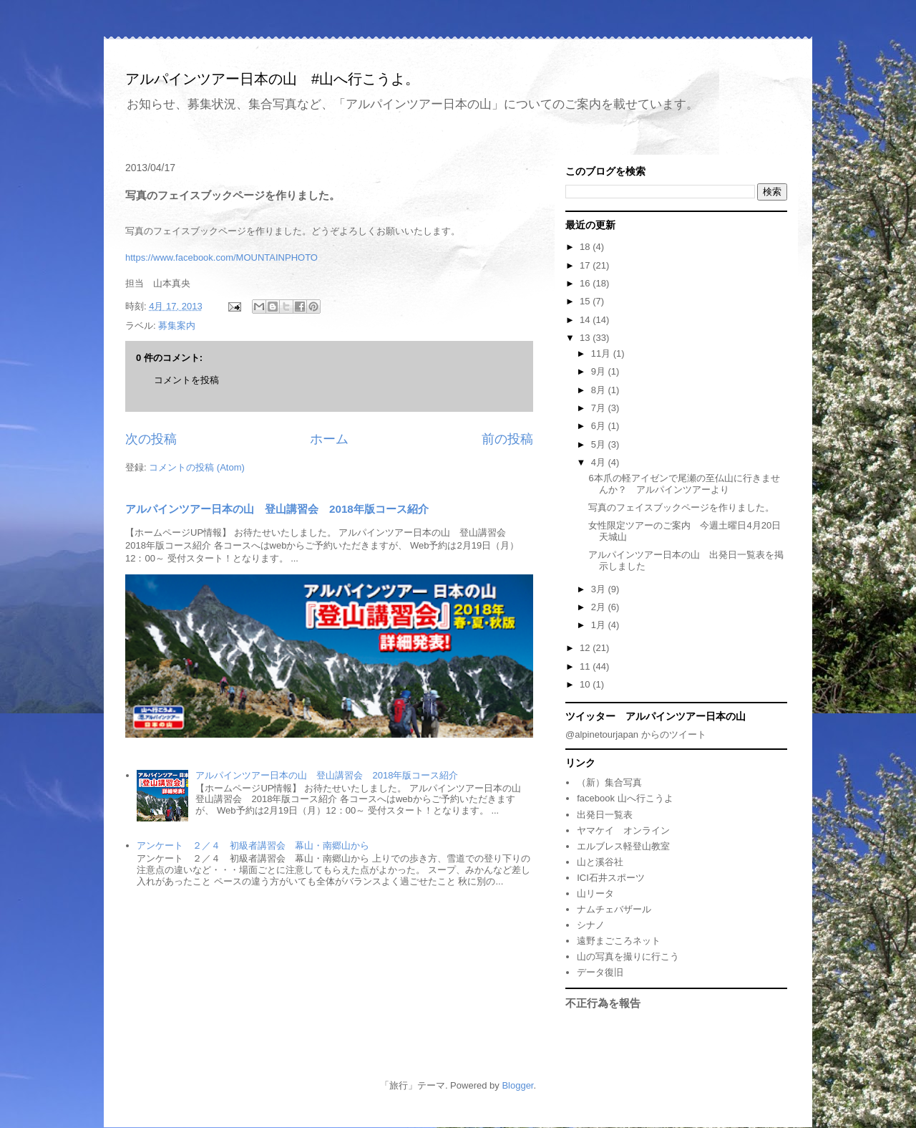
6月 (599, 425)
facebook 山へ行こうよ (625, 798)
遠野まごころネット (619, 940)
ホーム (329, 439)
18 (586, 246)
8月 (599, 390)
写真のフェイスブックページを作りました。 (681, 507)
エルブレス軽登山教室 (623, 846)
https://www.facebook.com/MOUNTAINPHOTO (221, 257)
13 (586, 337)
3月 (599, 589)
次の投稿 (151, 439)
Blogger (517, 1085)
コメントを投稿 (186, 380)
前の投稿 (507, 439)
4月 (599, 462)
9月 (599, 371)
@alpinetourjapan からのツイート (635, 734)
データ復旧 (600, 972)
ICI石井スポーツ (611, 877)
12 (586, 647)
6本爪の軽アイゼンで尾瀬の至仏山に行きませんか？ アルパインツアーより (683, 484)
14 (586, 319)
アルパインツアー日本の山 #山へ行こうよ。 (272, 79)
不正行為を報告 (602, 1003)
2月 (599, 607)
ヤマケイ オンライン (623, 830)
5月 (599, 444)
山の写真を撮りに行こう (628, 956)
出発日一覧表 (605, 814)
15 (586, 301)
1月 (599, 625)
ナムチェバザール (614, 909)
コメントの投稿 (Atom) (197, 467)
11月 (602, 353)
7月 (599, 407)
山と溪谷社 (600, 862)
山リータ (595, 893)
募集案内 (176, 325)
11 (586, 666)
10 (586, 684)
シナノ (591, 925)
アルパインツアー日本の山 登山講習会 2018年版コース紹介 (277, 509)
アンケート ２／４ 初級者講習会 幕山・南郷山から (253, 845)
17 (586, 265)
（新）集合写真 (609, 782)
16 (586, 283)
